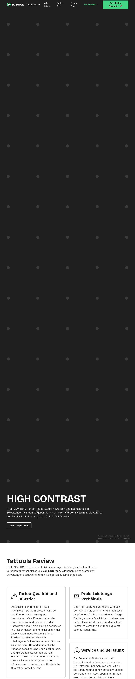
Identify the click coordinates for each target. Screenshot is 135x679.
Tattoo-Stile (60, 4)
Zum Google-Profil (19, 525)
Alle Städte (47, 4)
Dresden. (65, 516)
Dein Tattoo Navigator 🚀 (115, 4)
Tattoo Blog (74, 4)
